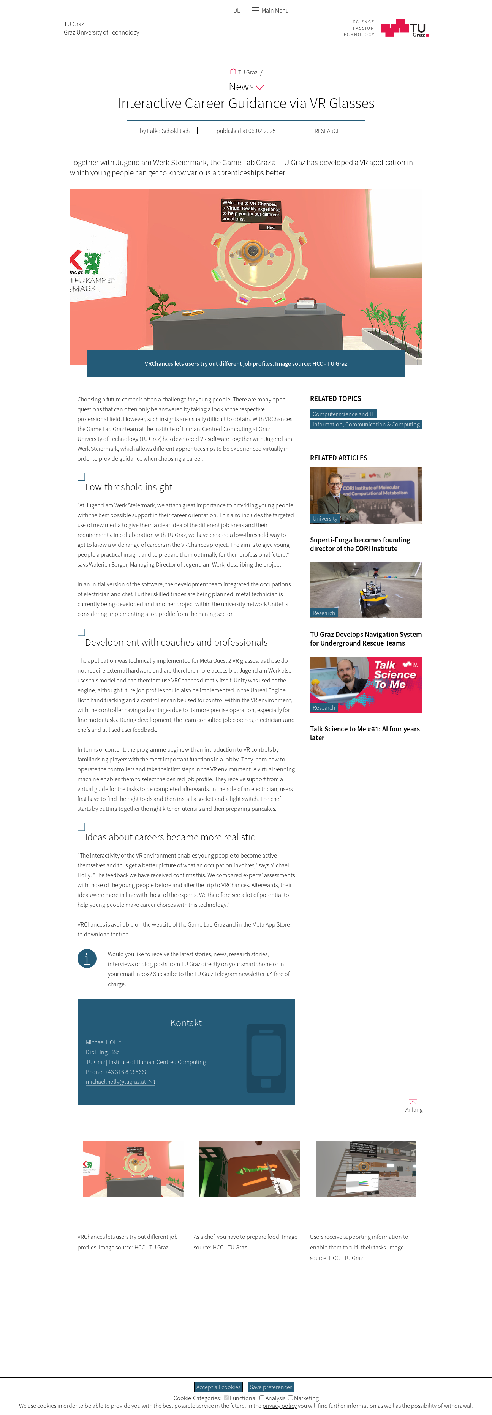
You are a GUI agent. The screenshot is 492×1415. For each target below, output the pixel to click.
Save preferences (271, 1387)
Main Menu (270, 10)
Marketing (303, 1398)
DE (236, 10)
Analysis (272, 1398)
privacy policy (280, 1405)
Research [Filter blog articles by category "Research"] (324, 613)
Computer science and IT (343, 414)
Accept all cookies (218, 1387)
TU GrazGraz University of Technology (101, 28)
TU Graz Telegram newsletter (229, 974)
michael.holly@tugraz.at (116, 1081)
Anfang (411, 1105)
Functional (240, 1398)
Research (328, 130)
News (246, 86)
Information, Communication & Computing (366, 424)
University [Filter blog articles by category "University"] (325, 518)
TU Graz (243, 72)
